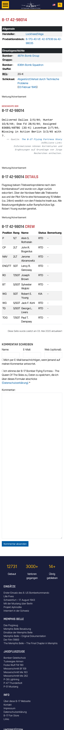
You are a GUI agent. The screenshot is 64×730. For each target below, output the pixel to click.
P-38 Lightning (11, 679)
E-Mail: (27, 349)
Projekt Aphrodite (13, 607)
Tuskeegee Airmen (13, 661)
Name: (5, 349)
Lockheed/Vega (34, 34)
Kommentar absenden (15, 543)
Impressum (9, 708)
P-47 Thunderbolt (13, 682)
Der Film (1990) (11, 639)
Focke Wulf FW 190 (13, 664)
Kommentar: (8, 389)
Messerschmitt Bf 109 (15, 668)
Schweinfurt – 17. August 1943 (19, 599)
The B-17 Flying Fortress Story (42, 139)
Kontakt (8, 704)
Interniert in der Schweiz (16, 610)
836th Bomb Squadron (30, 64)
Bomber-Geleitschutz (15, 657)
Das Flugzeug (11, 625)
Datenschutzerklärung (15, 711)
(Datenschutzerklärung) (15, 382)
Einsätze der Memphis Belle (18, 632)
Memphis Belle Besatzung (17, 628)
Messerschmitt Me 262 (16, 675)
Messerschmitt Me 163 (16, 672)
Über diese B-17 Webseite (17, 701)
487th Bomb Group (28, 55)
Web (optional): (53, 349)
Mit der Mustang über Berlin (18, 603)
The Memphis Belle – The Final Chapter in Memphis (31, 643)
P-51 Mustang (11, 686)
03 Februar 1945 (27, 87)
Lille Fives (9, 596)
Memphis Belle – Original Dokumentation (25, 636)
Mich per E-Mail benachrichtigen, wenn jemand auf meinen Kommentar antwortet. (31, 361)
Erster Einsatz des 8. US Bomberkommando (26, 592)
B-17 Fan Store (11, 715)
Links (6, 719)
